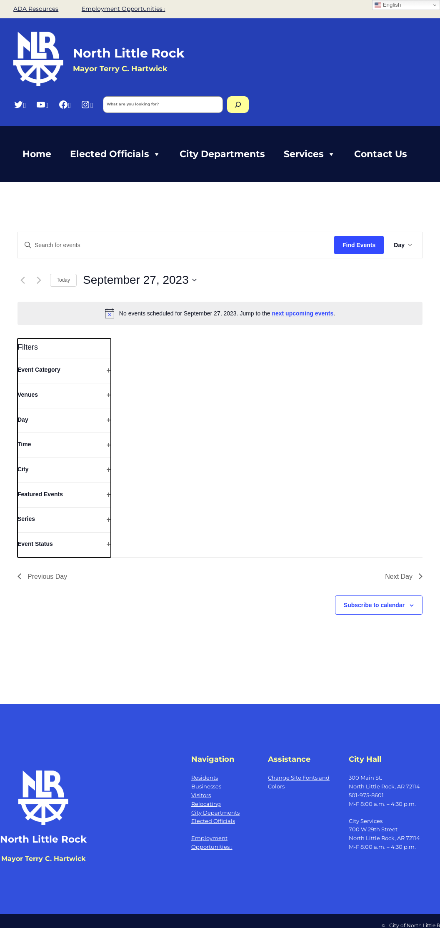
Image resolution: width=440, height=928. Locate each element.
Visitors (201, 795)
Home (36, 154)
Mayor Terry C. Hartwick (120, 68)
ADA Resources (35, 8)
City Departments (222, 154)
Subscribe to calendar (374, 605)
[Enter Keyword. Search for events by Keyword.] (176, 245)
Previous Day (42, 576)
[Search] (238, 104)
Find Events (358, 245)
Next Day (403, 576)
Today (63, 280)
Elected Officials (115, 154)
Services (309, 154)
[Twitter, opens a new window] (19, 104)
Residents (204, 777)
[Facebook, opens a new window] (64, 104)
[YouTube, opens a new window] (42, 104)
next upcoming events (302, 313)
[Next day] (39, 280)
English (388, 5)
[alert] (220, 313)
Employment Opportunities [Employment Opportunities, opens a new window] (123, 8)
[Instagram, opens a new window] (86, 104)
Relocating (206, 803)
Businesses (206, 786)
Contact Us (380, 154)
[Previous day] (23, 280)
